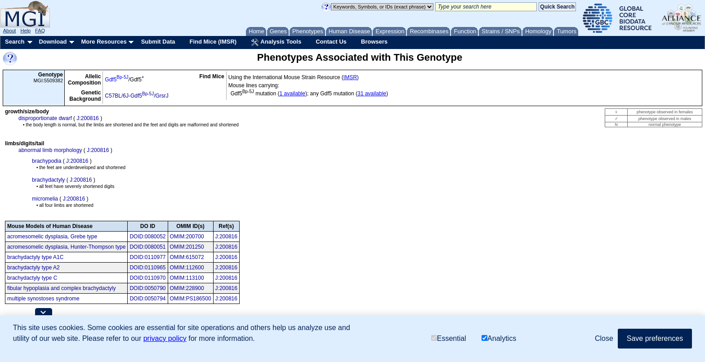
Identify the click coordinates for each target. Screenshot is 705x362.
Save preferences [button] (655, 338)
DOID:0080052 (147, 236)
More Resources (103, 41)
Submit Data (158, 41)
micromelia (45, 199)
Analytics (499, 338)
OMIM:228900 (187, 288)
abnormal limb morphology (50, 150)
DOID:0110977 (147, 257)
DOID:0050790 (147, 288)
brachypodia (46, 161)
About (9, 30)
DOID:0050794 (147, 298)
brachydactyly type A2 (33, 267)
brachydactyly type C (32, 278)
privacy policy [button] (165, 338)
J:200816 (87, 118)
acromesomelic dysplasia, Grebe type (52, 236)
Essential (448, 338)
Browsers (374, 41)
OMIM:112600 (187, 267)
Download (53, 41)
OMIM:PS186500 (190, 298)
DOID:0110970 (147, 278)
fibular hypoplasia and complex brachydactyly (61, 288)
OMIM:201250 (187, 247)
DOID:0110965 (147, 267)
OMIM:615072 (187, 257)
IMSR (350, 77)
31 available (371, 93)
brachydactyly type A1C (35, 257)
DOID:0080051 (147, 247)
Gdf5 (116, 79)
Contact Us (331, 41)
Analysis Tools (276, 42)
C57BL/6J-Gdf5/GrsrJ (137, 96)
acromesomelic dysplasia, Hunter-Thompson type (66, 247)
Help (25, 30)
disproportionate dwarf (45, 118)
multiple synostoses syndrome (43, 298)
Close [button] (604, 338)
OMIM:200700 (187, 236)
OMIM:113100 (187, 278)
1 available (292, 93)
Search (14, 41)
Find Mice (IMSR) (212, 41)
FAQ (40, 30)
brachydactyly (48, 180)
